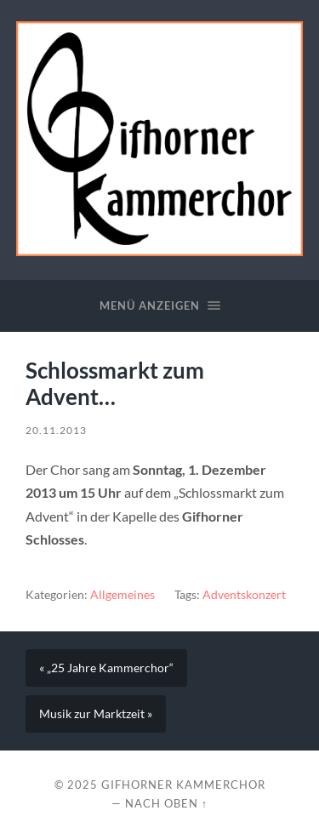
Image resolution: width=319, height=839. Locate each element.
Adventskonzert (244, 595)
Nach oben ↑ (166, 803)
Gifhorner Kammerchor (183, 784)
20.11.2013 (56, 430)
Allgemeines (122, 595)
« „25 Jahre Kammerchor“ (106, 668)
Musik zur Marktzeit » (95, 714)
